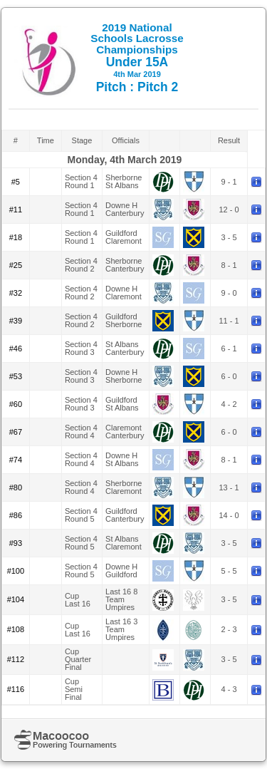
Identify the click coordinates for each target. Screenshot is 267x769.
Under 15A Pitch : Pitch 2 (137, 57)
